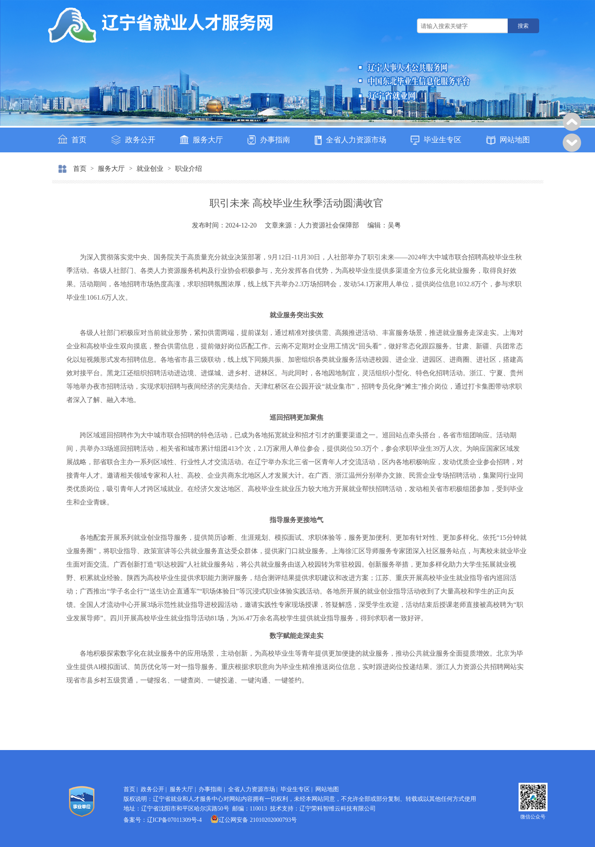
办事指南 (268, 140)
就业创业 (149, 168)
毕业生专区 (436, 140)
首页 (72, 139)
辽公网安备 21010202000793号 (253, 820)
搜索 (523, 26)
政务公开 (133, 140)
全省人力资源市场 (350, 140)
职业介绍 (188, 168)
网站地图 (508, 140)
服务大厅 (201, 139)
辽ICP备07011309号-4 (174, 820)
